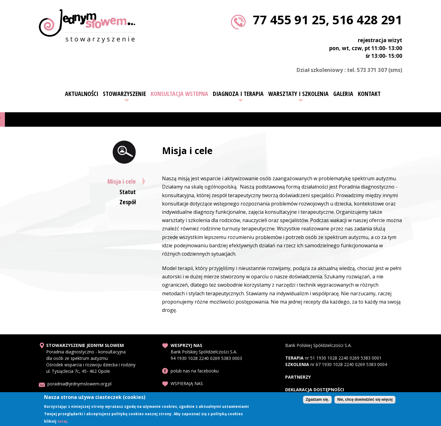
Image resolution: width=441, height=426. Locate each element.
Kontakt (369, 94)
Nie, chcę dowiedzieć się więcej (364, 401)
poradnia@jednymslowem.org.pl (79, 384)
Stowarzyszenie (124, 94)
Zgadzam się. (317, 401)
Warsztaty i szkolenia (298, 94)
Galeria (343, 94)
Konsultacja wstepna (179, 94)
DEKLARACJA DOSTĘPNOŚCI (314, 389)
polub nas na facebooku (195, 371)
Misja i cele (121, 181)
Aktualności (81, 94)
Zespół (127, 202)
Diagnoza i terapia (238, 94)
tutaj (62, 422)
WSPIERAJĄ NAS (187, 383)
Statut (127, 192)
